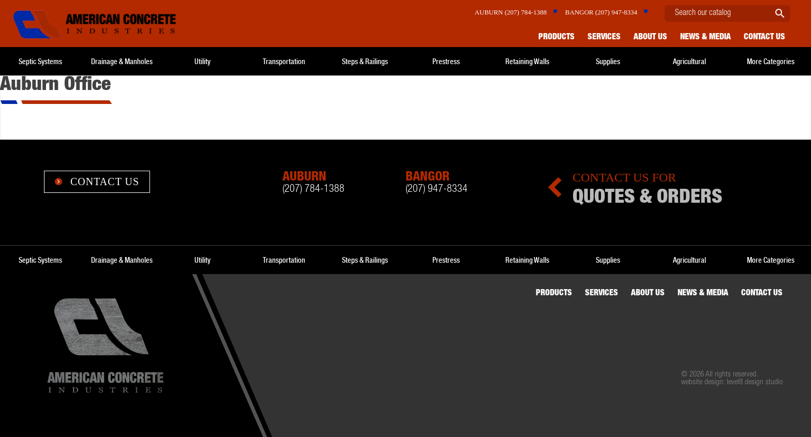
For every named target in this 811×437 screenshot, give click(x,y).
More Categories (770, 61)
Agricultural (689, 61)
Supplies (608, 61)
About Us (650, 38)
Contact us (764, 38)
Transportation (284, 61)
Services (604, 38)
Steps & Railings (365, 61)
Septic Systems (40, 61)
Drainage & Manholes (122, 61)
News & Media (705, 38)
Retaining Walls (527, 61)
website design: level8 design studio (732, 382)
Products (556, 38)
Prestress (446, 61)
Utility (202, 61)
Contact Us (97, 181)
